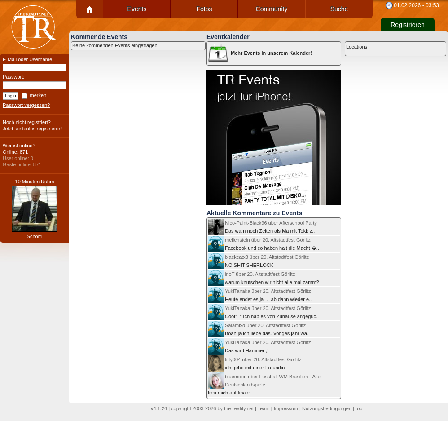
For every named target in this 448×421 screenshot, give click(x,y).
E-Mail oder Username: (28, 59)
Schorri (35, 236)
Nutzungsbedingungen (326, 408)
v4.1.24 (159, 408)
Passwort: (13, 77)
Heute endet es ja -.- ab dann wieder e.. (260, 295)
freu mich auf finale (264, 383)
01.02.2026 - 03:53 (416, 5)
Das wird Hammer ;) (259, 346)
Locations (356, 46)
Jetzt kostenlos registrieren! (33, 128)
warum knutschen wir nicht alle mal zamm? (263, 278)
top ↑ (361, 408)
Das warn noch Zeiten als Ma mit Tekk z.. (262, 227)
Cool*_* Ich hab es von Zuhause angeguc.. (263, 312)
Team (264, 408)
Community (272, 9)
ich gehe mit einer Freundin (254, 363)
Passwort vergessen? (26, 105)
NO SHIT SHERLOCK (258, 261)
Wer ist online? (19, 145)
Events (137, 9)
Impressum (286, 408)
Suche (339, 9)
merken (38, 95)
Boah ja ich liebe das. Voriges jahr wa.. (259, 329)
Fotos (204, 9)
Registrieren (407, 24)
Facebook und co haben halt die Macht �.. (263, 244)
